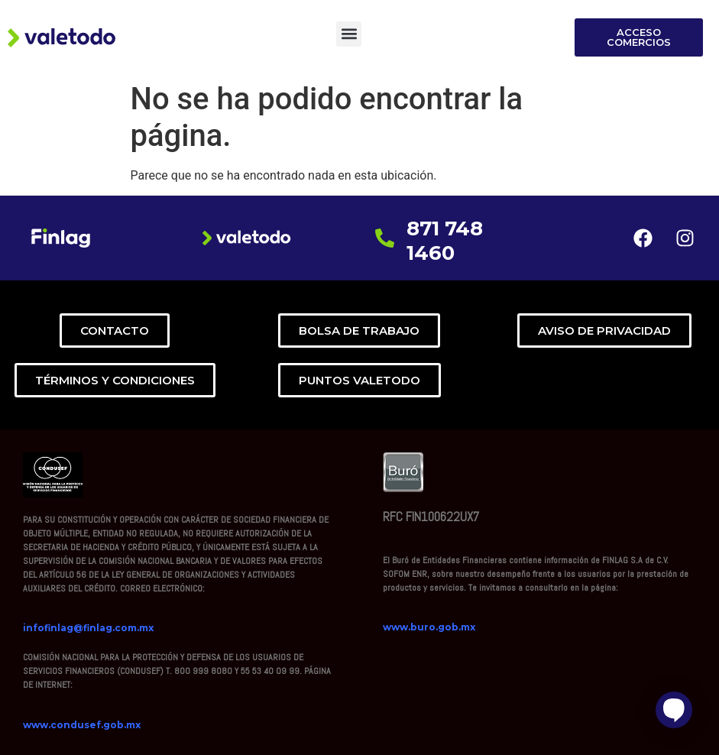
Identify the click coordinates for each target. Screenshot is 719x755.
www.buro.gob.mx (429, 627)
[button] (348, 34)
